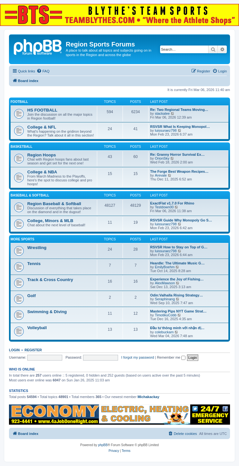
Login (14, 350)
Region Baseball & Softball (54, 203)
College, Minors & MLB (50, 220)
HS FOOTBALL (42, 110)
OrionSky (162, 158)
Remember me (171, 357)
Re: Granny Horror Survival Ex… (177, 154)
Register (33, 350)
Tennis (34, 263)
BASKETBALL (21, 146)
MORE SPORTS (22, 239)
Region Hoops (41, 155)
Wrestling (37, 247)
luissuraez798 (166, 130)
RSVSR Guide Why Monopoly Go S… (181, 220)
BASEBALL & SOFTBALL (30, 195)
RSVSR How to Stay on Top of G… (179, 247)
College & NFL (41, 127)
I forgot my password (137, 357)
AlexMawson (165, 283)
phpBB (103, 445)
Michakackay (148, 397)
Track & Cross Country (50, 279)
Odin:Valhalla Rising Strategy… (176, 295)
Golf (31, 295)
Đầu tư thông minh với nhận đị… (177, 328)
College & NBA (42, 172)
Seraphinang (165, 299)
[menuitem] (43, 71)
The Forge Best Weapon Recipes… (179, 171)
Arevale (161, 175)
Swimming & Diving (47, 311)
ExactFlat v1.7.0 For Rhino (172, 203)
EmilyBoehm (165, 267)
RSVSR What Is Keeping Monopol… (180, 127)
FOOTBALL (19, 102)
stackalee (162, 113)
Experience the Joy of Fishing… (177, 279)
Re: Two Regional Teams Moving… (179, 110)
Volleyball (37, 327)
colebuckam (164, 332)
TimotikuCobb (165, 315)
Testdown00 (164, 207)
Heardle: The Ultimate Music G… (177, 263)
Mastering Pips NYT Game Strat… (178, 311)
